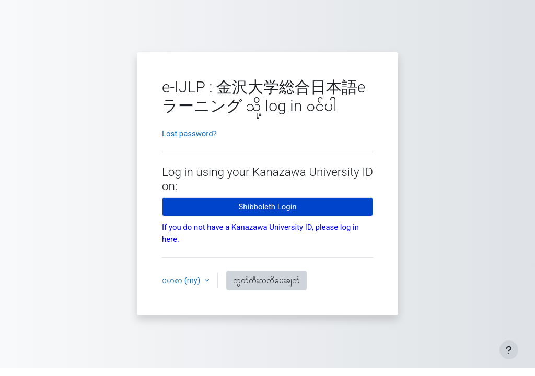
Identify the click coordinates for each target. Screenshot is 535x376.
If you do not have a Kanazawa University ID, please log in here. (260, 232)
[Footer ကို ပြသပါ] (508, 349)
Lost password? (189, 133)
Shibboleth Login (268, 207)
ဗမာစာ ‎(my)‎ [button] (182, 280)
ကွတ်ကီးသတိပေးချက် (266, 280)
